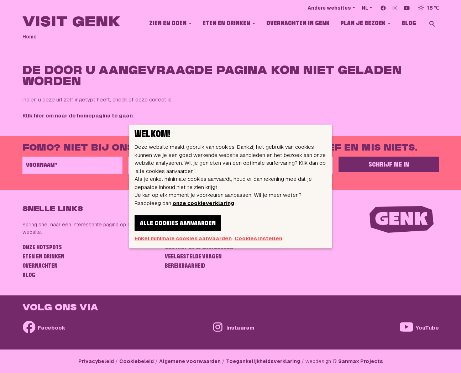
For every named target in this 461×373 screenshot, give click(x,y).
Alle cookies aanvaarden (178, 223)
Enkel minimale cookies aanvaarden (183, 238)
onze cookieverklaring (203, 203)
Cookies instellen (258, 238)
